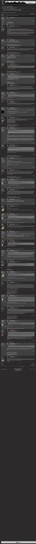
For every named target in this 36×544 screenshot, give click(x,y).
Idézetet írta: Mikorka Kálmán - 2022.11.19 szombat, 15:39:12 (12, 225)
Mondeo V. (11, 12)
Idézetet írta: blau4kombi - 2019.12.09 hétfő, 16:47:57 (11, 65)
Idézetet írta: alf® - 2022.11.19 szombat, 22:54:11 (11, 262)
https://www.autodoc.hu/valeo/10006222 (10, 132)
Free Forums (19, 369)
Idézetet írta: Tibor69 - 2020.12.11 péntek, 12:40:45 (11, 146)
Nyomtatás (33, 14)
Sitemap (2, 369)
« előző (31, 13)
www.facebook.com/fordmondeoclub (12, 8)
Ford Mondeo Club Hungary (4, 12)
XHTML (33, 369)
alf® (1, 231)
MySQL (30, 369)
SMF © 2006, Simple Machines (20, 368)
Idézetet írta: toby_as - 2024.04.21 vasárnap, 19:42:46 (11, 331)
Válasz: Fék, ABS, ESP (11, 39)
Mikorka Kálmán (3, 240)
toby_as (2, 307)
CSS (34, 369)
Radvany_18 (2, 127)
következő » (33, 13)
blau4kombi (2, 39)
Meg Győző (2, 107)
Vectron (2, 54)
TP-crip (6, 369)
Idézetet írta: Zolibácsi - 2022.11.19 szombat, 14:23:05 (12, 215)
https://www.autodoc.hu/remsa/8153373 (11, 121)
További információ (20, 542)
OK (17, 542)
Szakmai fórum (8, 12)
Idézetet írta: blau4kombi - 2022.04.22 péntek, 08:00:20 (12, 180)
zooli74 (2, 356)
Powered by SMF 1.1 (15, 368)
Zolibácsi (2, 205)
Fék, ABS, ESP (14, 12)
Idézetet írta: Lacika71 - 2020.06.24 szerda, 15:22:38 (11, 109)
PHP (31, 369)
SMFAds (16, 369)
